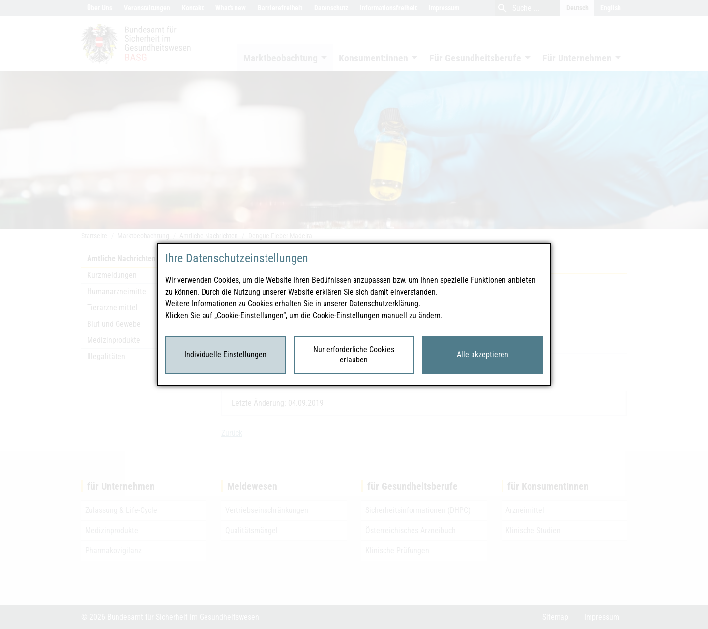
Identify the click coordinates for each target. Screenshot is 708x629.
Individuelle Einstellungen (225, 354)
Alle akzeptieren (482, 354)
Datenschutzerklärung (383, 303)
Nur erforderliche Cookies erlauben (353, 354)
